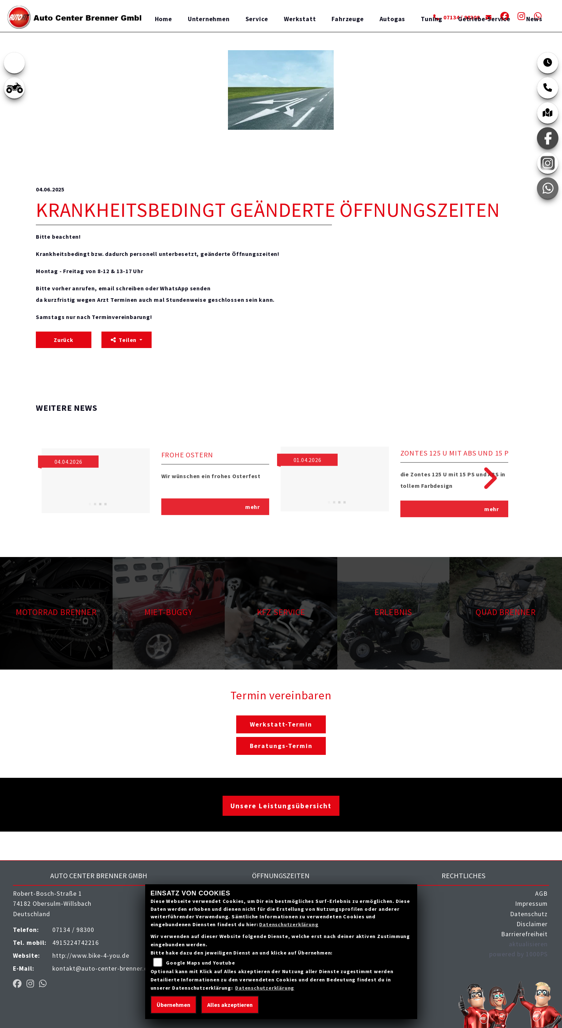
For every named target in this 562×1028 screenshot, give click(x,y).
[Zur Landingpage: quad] (14, 88)
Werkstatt (300, 19)
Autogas (392, 19)
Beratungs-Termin (281, 746)
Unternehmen (209, 19)
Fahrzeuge (347, 19)
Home (163, 19)
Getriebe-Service (484, 19)
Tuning (431, 19)
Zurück (63, 339)
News (534, 19)
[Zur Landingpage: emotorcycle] (14, 62)
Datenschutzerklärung (288, 924)
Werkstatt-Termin (281, 724)
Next (485, 478)
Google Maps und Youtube (200, 963)
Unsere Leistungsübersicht (281, 805)
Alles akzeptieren (230, 1004)
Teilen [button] (124, 339)
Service (257, 19)
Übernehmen (173, 1004)
